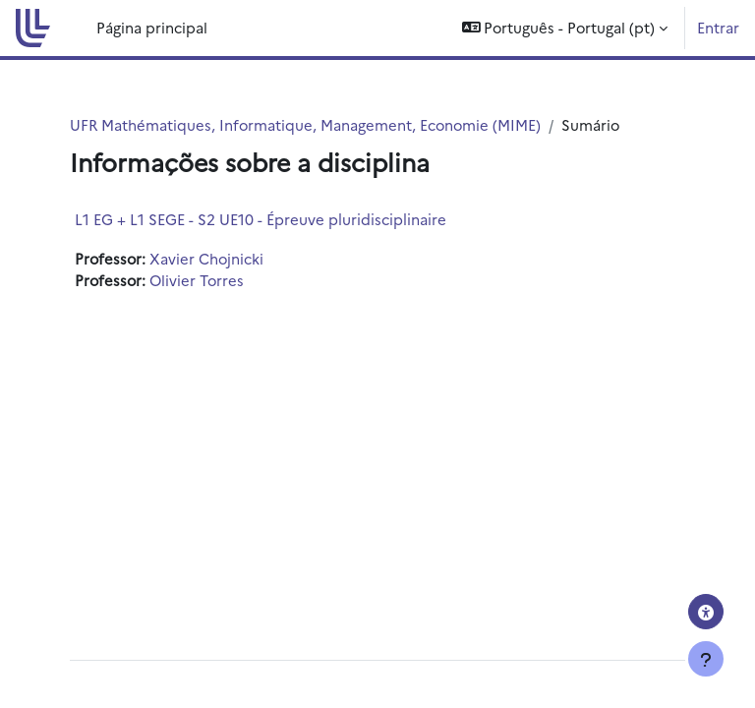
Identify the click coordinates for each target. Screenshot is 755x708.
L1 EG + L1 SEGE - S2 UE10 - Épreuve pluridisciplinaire (260, 218)
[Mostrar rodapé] (706, 659)
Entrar (718, 27)
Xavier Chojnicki (206, 258)
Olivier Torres (196, 279)
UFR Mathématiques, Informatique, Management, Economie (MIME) (305, 124)
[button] (565, 28)
